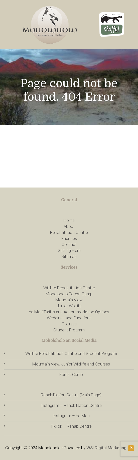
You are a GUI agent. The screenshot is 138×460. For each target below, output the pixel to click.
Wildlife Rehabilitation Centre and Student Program (71, 353)
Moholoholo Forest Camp (69, 293)
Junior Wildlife (69, 305)
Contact (69, 244)
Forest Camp (71, 374)
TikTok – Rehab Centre (71, 426)
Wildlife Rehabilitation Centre (69, 287)
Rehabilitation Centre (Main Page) (71, 394)
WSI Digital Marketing (106, 447)
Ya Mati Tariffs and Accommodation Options (69, 311)
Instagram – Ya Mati (71, 415)
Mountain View (69, 299)
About (69, 226)
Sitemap (69, 256)
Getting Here (69, 250)
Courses (69, 323)
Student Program (69, 329)
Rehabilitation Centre (69, 232)
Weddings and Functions (69, 317)
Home (69, 220)
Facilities (69, 238)
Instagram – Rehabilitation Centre (71, 405)
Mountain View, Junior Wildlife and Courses (71, 363)
